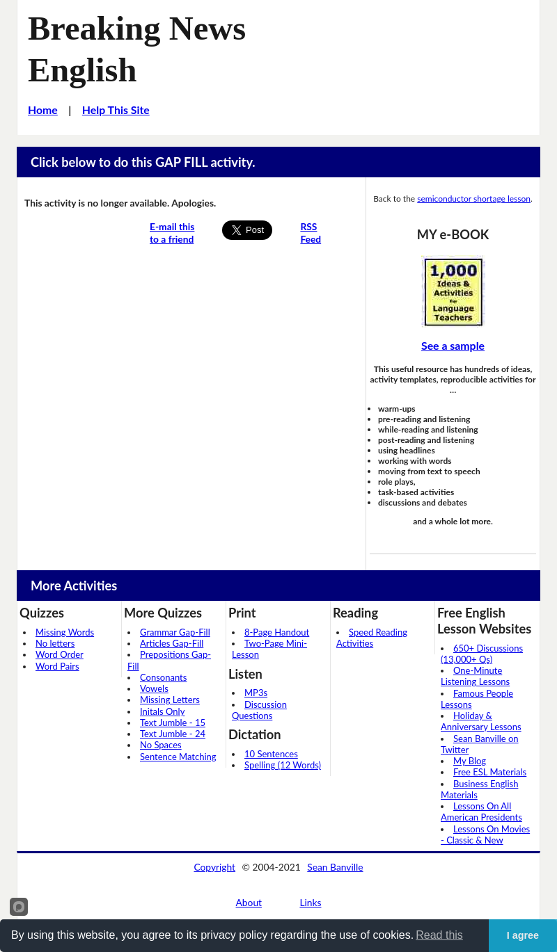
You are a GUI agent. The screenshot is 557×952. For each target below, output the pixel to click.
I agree (523, 935)
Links (310, 902)
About (249, 902)
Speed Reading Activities (371, 638)
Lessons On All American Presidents (481, 811)
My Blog (469, 760)
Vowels (154, 688)
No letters (55, 643)
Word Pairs (57, 666)
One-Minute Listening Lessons (475, 676)
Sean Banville (335, 867)
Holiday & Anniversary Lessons (481, 721)
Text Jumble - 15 (172, 722)
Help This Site (116, 109)
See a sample (453, 345)
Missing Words (65, 632)
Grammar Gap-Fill (175, 632)
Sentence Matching (178, 756)
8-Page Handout (276, 632)
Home (43, 109)
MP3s (255, 692)
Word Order (60, 654)
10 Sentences (271, 753)
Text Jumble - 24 (172, 733)
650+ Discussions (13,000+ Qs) (482, 654)
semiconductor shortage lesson (474, 198)
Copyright (214, 867)
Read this (439, 935)
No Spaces (161, 744)
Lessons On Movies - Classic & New (485, 834)
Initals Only (162, 711)
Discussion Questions (259, 710)
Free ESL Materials (489, 771)
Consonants (163, 677)
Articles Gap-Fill (171, 643)
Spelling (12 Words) (282, 765)
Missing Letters (170, 699)
